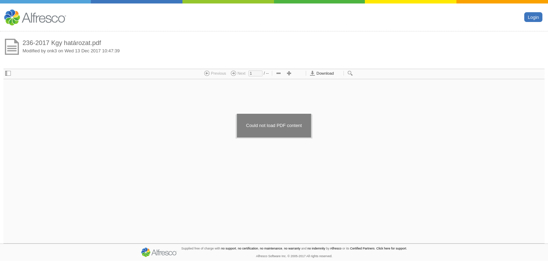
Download (322, 73)
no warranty (292, 248)
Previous (215, 73)
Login (533, 17)
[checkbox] (8, 73)
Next (238, 73)
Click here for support (391, 248)
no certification (248, 248)
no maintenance (271, 248)
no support (228, 248)
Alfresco (336, 248)
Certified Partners (362, 248)
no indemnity (316, 248)
